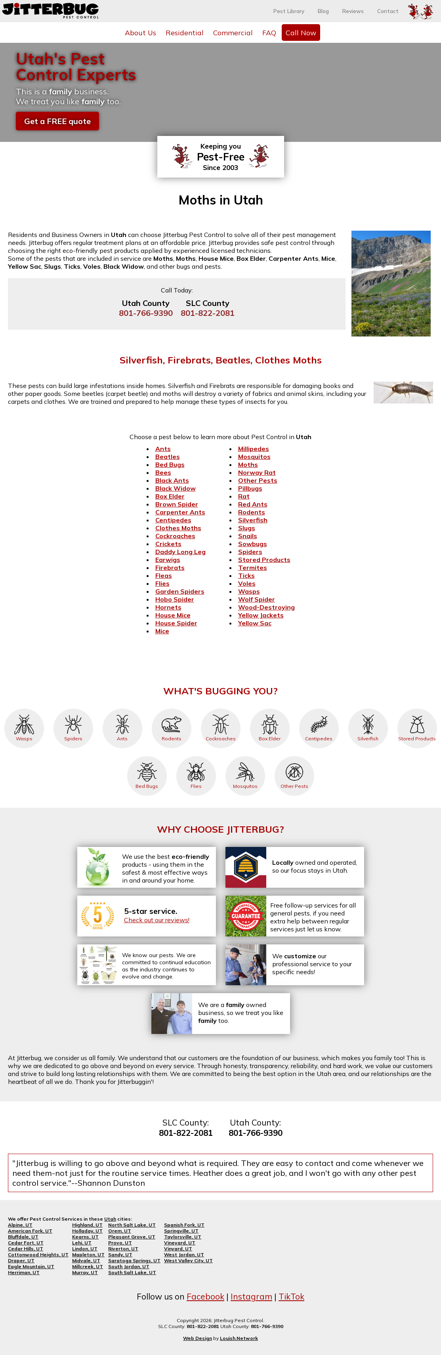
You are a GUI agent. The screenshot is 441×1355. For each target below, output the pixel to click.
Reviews (353, 11)
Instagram (251, 1296)
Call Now (301, 32)
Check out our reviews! (156, 920)
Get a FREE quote (57, 121)
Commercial (233, 32)
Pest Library (288, 11)
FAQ (269, 32)
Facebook (205, 1296)
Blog (323, 11)
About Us (140, 32)
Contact (388, 11)
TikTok (291, 1296)
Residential (185, 32)
